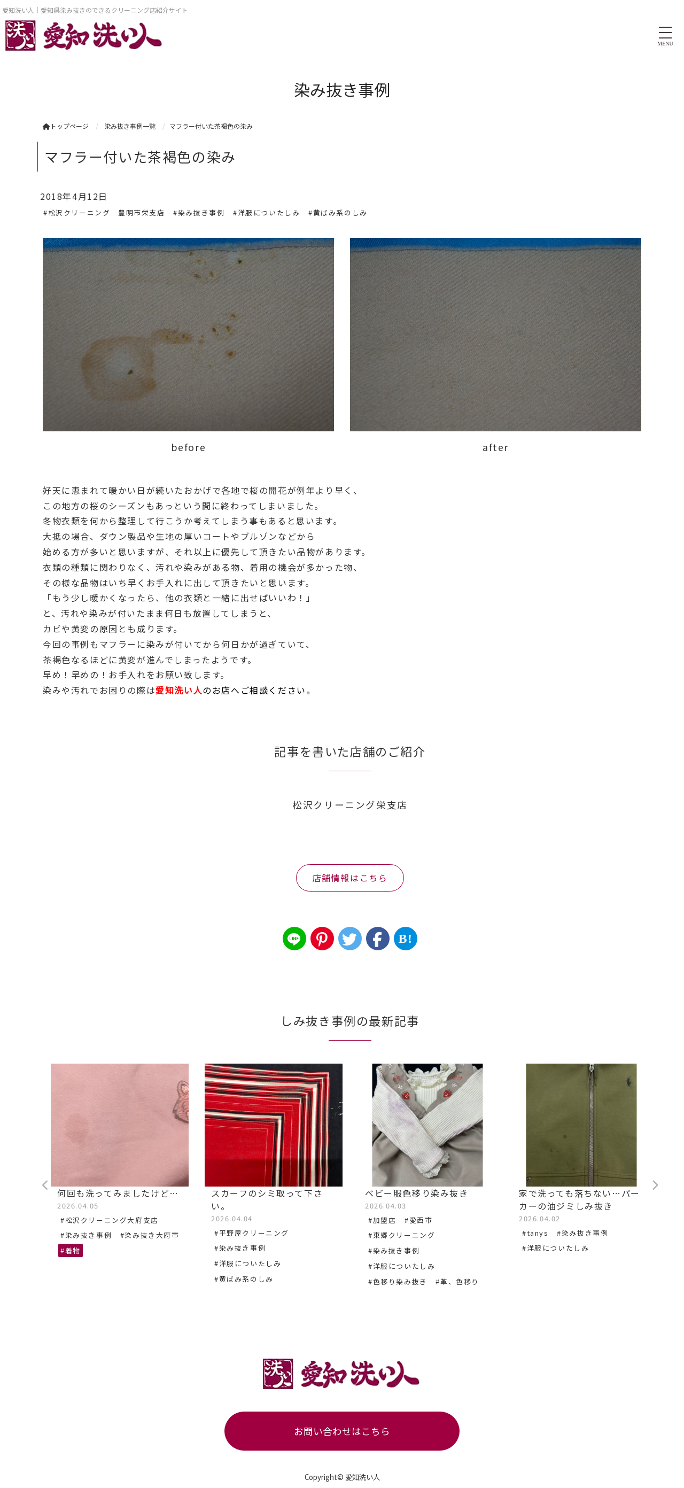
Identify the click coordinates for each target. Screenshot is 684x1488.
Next (654, 1185)
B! (405, 938)
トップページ (66, 125)
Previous (45, 1185)
